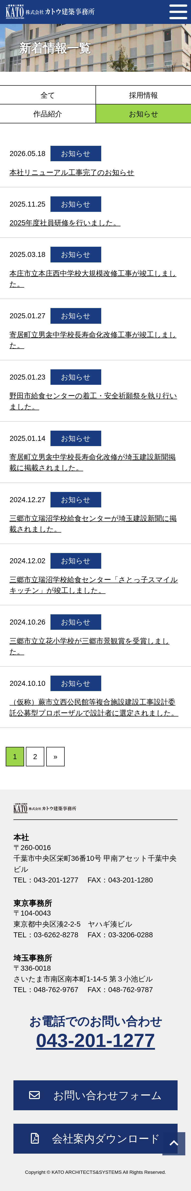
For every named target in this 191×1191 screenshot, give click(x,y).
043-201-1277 (95, 1040)
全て (48, 95)
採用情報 (143, 95)
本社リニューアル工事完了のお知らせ (71, 172)
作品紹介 (47, 114)
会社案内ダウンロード (95, 1138)
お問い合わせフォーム (95, 1095)
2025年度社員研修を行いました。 (64, 223)
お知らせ (143, 114)
